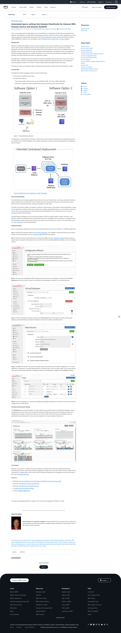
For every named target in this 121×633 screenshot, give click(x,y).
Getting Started (85, 28)
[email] (107, 625)
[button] (118, 2)
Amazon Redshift (54, 540)
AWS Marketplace (42, 232)
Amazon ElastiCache (36, 540)
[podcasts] (104, 625)
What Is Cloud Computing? (18, 595)
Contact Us (91, 592)
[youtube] (102, 625)
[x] (88, 625)
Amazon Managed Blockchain (89, 55)
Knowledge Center (93, 601)
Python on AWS (66, 601)
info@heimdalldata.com (24, 490)
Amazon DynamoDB (86, 50)
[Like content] (14, 552)
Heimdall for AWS (37, 234)
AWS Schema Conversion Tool (89, 70)
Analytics (61, 540)
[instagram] (96, 625)
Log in (43, 567)
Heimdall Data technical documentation (23, 488)
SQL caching (43, 546)
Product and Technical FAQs (44, 608)
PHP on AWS (65, 608)
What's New (84, 30)
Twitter (84, 86)
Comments (61, 29)
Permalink (53, 29)
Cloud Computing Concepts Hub (19, 601)
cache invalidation (18, 222)
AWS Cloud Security (16, 605)
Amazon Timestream (86, 67)
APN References (40, 542)
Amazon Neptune (85, 59)
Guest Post (14, 546)
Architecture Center (41, 605)
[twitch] (99, 625)
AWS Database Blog (16, 21)
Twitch (84, 92)
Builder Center (66, 592)
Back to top (61, 617)
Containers (33, 544)
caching (28, 544)
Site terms (19, 627)
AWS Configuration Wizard (58, 238)
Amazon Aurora (19, 540)
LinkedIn (84, 90)
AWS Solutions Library (42, 601)
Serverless (36, 546)
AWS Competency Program (66, 542)
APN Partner (68, 540)
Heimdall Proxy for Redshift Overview (29, 486)
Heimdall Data (21, 546)
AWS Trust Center (41, 598)
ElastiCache (72, 544)
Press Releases (14, 614)
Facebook (84, 88)
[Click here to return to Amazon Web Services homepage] (5, 8)
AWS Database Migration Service (89, 69)
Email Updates (86, 94)
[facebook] (91, 625)
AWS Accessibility (93, 611)
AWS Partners (40, 614)
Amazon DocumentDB (87, 48)
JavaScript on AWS (67, 611)
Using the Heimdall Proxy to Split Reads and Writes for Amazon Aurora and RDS (40, 481)
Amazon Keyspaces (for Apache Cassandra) (92, 53)
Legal (89, 614)
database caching (50, 544)
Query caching (29, 546)
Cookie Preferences (29, 627)
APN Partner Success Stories (28, 542)
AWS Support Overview (95, 605)
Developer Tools (60, 544)
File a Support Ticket (94, 595)
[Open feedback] (119, 316)
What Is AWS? (14, 592)
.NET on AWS (66, 598)
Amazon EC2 (27, 540)
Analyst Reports (40, 611)
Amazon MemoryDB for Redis (89, 57)
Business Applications (20, 544)
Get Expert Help (92, 608)
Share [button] (68, 29)
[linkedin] (93, 625)
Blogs (11, 611)
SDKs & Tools (66, 595)
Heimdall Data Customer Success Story (29, 483)
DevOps (67, 544)
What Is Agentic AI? (15, 598)
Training (38, 595)
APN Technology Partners (51, 542)
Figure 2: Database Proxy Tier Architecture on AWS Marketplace (30, 193)
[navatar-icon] (116, 2)
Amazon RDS (45, 540)
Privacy (12, 627)
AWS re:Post (91, 598)
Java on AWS (65, 605)
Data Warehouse (41, 544)
